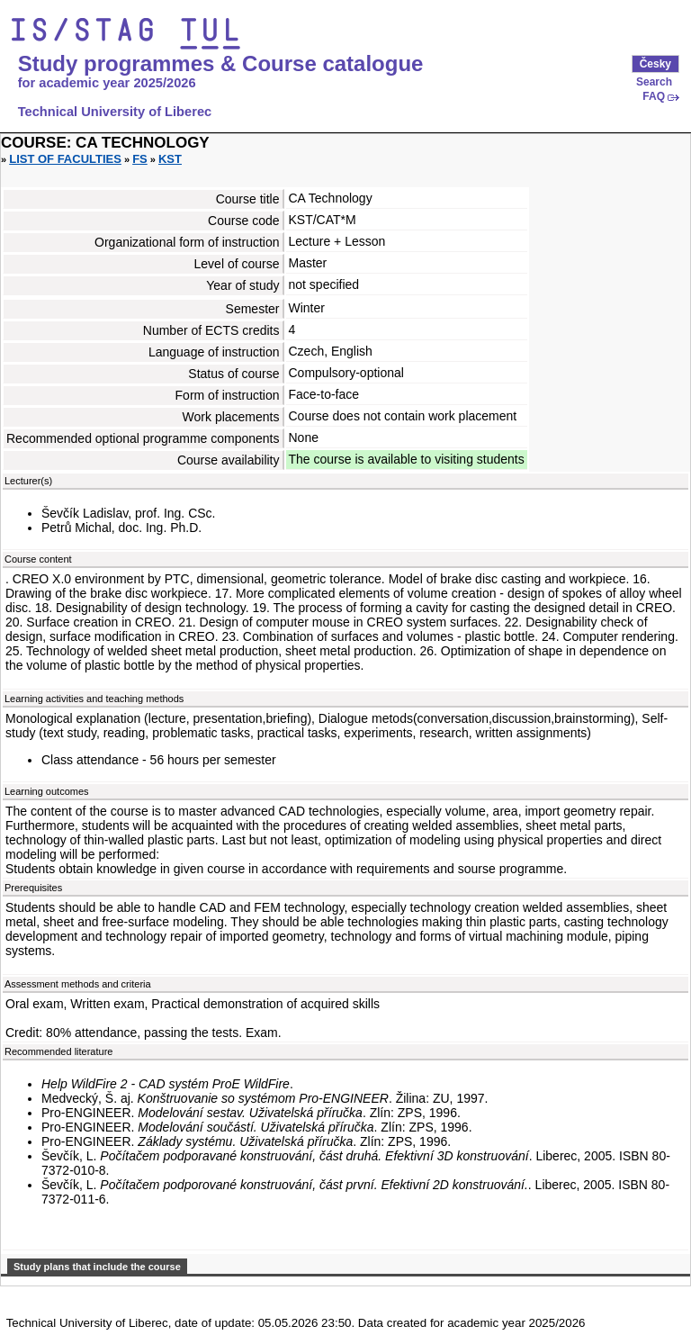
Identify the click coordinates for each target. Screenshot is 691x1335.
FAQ (653, 96)
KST (170, 159)
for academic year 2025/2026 (107, 83)
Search (654, 82)
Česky (655, 64)
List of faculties (65, 159)
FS (140, 159)
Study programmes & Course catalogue (221, 64)
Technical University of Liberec (115, 111)
